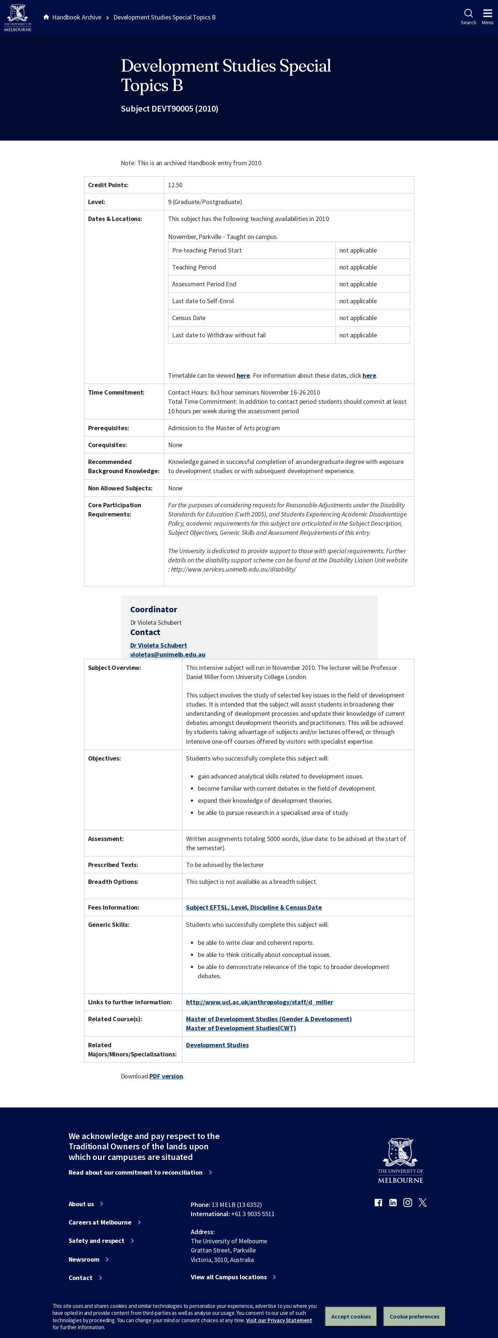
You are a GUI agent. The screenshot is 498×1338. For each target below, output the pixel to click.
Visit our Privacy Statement (279, 1320)
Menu (488, 17)
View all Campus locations (229, 1277)
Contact (80, 1278)
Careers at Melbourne (100, 1222)
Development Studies (217, 1045)
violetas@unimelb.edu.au (168, 654)
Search (468, 17)
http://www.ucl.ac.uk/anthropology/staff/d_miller (259, 1002)
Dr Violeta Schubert (158, 645)
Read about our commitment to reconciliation (136, 1172)
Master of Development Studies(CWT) (241, 1028)
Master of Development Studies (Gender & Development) (269, 1019)
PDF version (166, 1076)
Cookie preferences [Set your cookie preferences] (414, 1316)
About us (81, 1204)
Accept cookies (351, 1316)
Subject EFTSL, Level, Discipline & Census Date (254, 907)
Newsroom (84, 1259)
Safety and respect (97, 1241)
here (243, 375)
